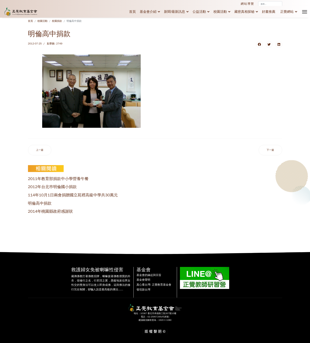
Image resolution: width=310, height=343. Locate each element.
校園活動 (220, 12)
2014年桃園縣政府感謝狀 (50, 211)
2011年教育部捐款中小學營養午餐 (58, 178)
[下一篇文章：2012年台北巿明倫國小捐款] (270, 150)
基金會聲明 (143, 280)
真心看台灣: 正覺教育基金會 (154, 285)
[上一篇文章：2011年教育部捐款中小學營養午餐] (40, 150)
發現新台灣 (143, 290)
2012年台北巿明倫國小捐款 (52, 186)
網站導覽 (247, 4)
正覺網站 (287, 12)
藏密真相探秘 (244, 12)
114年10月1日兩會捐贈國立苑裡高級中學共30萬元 (73, 195)
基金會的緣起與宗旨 (149, 275)
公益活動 (199, 12)
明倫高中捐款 (40, 203)
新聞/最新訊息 (174, 12)
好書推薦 (268, 12)
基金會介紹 (148, 12)
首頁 (132, 12)
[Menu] (304, 12)
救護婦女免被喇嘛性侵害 (97, 270)
